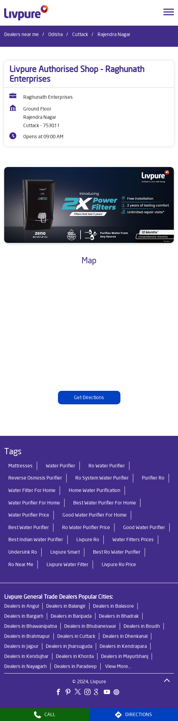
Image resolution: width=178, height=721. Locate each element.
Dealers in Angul (21, 606)
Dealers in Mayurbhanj (124, 656)
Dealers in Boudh (142, 626)
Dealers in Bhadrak (119, 616)
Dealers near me (21, 34)
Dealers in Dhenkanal (125, 636)
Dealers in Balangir (66, 606)
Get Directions (89, 398)
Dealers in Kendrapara (123, 646)
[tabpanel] (89, 205)
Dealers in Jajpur (21, 646)
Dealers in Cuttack (76, 636)
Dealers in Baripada (71, 616)
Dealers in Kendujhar (26, 656)
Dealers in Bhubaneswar (90, 626)
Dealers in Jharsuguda (69, 646)
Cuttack (80, 34)
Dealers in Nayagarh (25, 666)
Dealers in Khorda (75, 656)
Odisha (55, 34)
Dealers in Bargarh (23, 616)
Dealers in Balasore (113, 606)
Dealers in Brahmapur (27, 636)
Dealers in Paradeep (75, 666)
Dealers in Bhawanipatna (30, 626)
